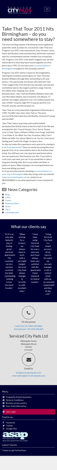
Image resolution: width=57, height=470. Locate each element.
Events (8, 200)
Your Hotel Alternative (16, 406)
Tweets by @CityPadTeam (14, 450)
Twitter (8, 425)
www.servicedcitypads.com (14, 177)
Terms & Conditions (15, 400)
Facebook (9, 422)
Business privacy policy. (16, 403)
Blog (7, 194)
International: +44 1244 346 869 (28, 329)
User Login (11, 411)
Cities (7, 197)
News (7, 206)
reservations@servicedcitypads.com (28, 375)
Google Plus (10, 428)
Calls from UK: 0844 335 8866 (28, 326)
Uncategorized (12, 212)
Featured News (12, 203)
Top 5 (7, 209)
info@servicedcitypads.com (28, 372)
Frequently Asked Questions (18, 397)
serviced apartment (12, 147)
